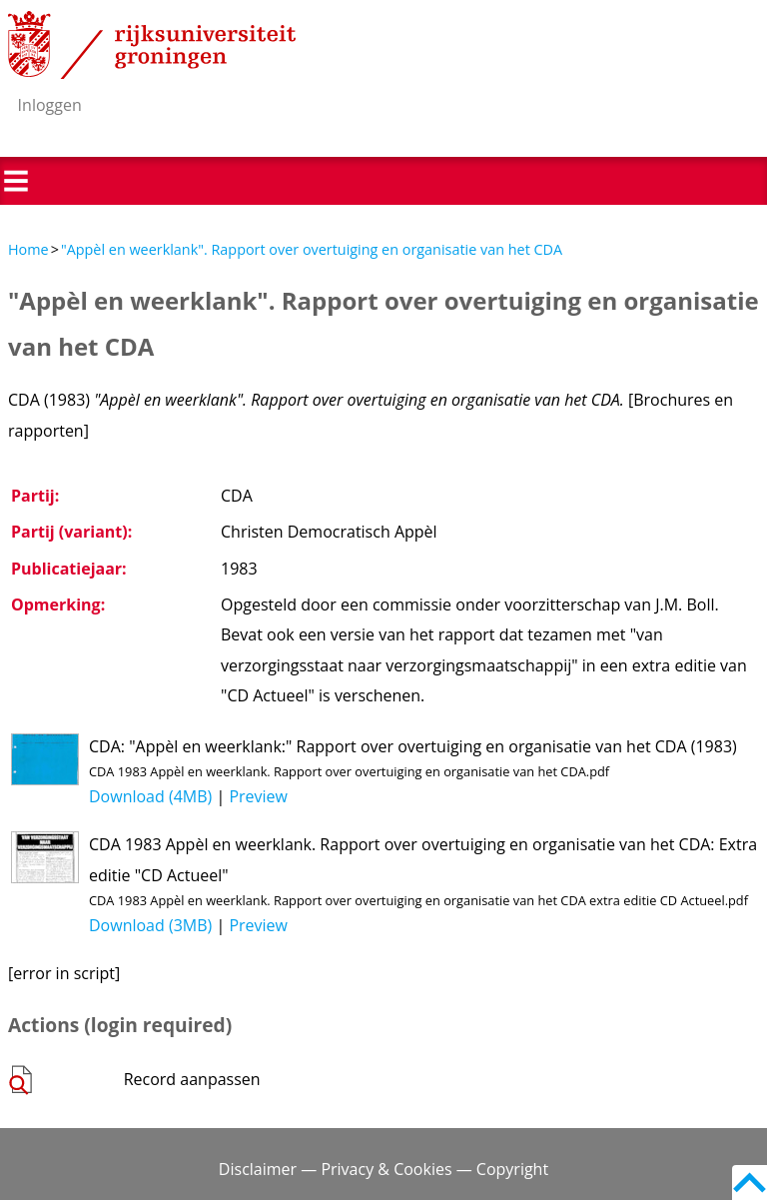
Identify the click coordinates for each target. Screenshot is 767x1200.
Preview (258, 796)
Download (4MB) (150, 796)
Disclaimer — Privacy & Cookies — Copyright (383, 1169)
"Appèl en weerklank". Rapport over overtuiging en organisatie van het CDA (311, 249)
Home (28, 249)
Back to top (749, 1182)
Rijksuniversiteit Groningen (152, 45)
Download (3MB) (150, 925)
